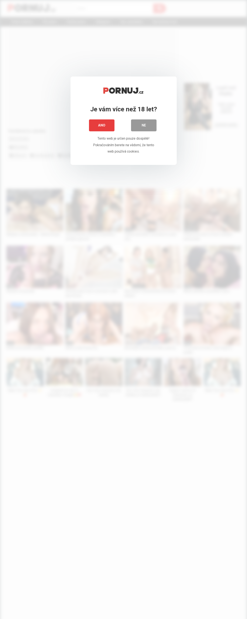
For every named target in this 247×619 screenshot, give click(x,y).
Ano (101, 125)
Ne (144, 125)
